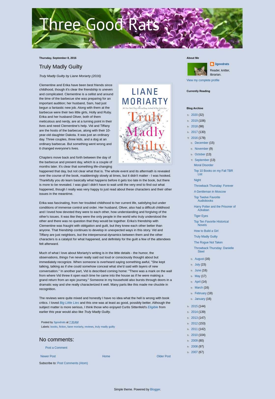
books (54, 326)
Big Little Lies (69, 303)
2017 (195, 132)
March (199, 287)
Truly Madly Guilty (205, 236)
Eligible (153, 307)
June (198, 270)
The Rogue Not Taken (208, 242)
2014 (195, 312)
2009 (195, 340)
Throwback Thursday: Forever (213, 185)
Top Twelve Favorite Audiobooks (207, 199)
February (201, 293)
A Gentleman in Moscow (210, 191)
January (200, 299)
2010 (195, 335)
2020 (195, 115)
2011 (195, 329)
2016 (195, 138)
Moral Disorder (203, 165)
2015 (195, 306)
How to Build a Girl (206, 231)
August (200, 259)
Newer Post (48, 356)
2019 (195, 120)
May (198, 276)
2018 (195, 126)
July (198, 264)
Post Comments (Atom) (72, 363)
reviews (89, 326)
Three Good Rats (99, 24)
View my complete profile (203, 80)
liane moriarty (75, 326)
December (202, 143)
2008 (195, 346)
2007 (195, 352)
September (202, 160)
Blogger (155, 389)
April (198, 281)
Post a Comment (56, 347)
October (200, 154)
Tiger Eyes (201, 216)
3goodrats (222, 64)
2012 (195, 323)
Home (106, 356)
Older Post (164, 356)
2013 (195, 317)
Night (197, 180)
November (202, 148)
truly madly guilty (105, 326)
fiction (62, 326)
